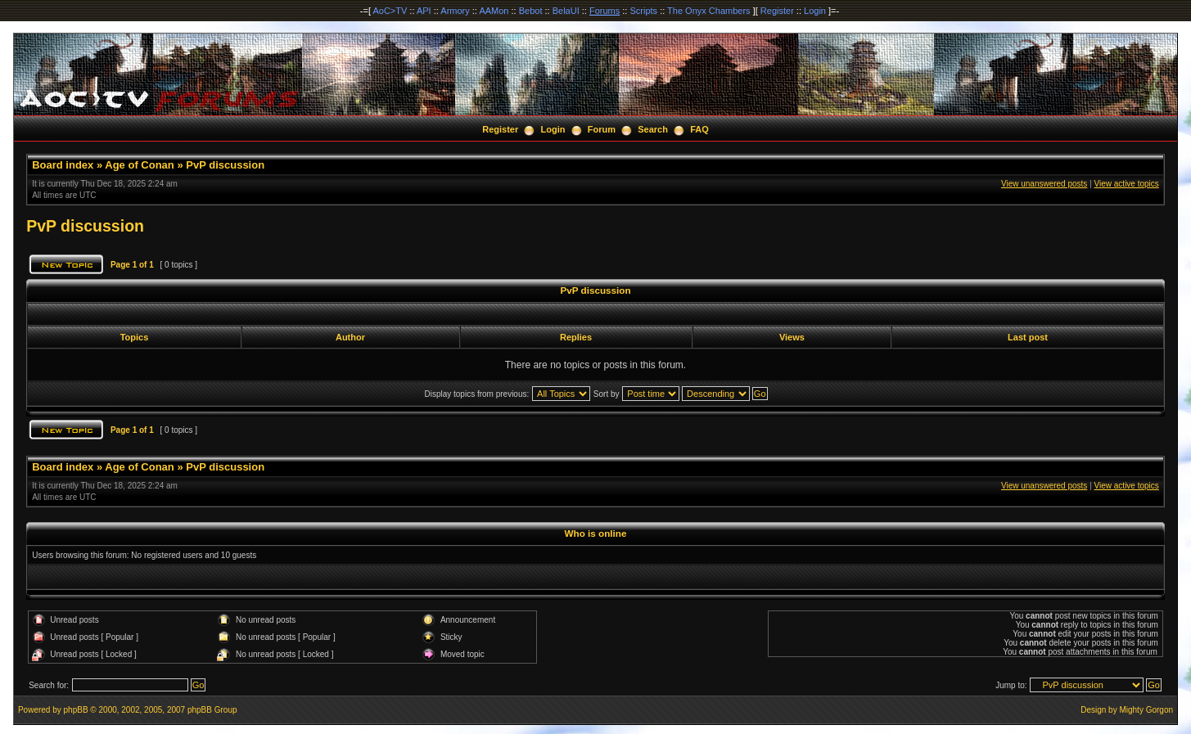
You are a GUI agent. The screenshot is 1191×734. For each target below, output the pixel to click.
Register (777, 11)
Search (653, 129)
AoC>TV (389, 11)
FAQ (699, 129)
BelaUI (566, 11)
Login (815, 11)
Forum (602, 129)
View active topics (1126, 183)
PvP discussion (225, 165)
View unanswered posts (1044, 183)
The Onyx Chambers (708, 11)
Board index (62, 165)
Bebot (531, 11)
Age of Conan (139, 165)
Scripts (643, 11)
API (424, 11)
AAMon (493, 11)
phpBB (76, 709)
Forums (604, 11)
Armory (454, 11)
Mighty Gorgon (1146, 709)
